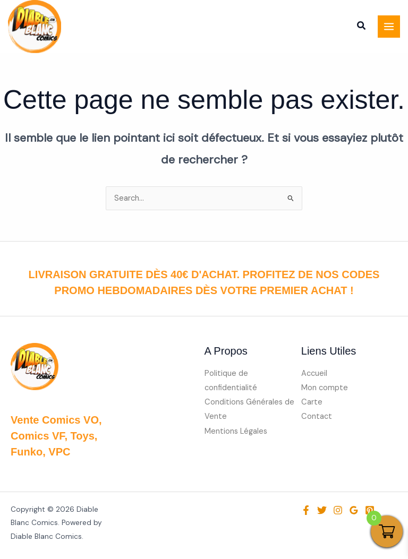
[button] (362, 27)
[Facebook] (306, 510)
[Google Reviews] (354, 510)
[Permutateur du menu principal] (389, 26)
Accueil (314, 373)
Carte (311, 402)
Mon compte (324, 388)
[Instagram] (338, 510)
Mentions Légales (236, 431)
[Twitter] (322, 510)
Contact (316, 416)
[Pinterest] (370, 510)
